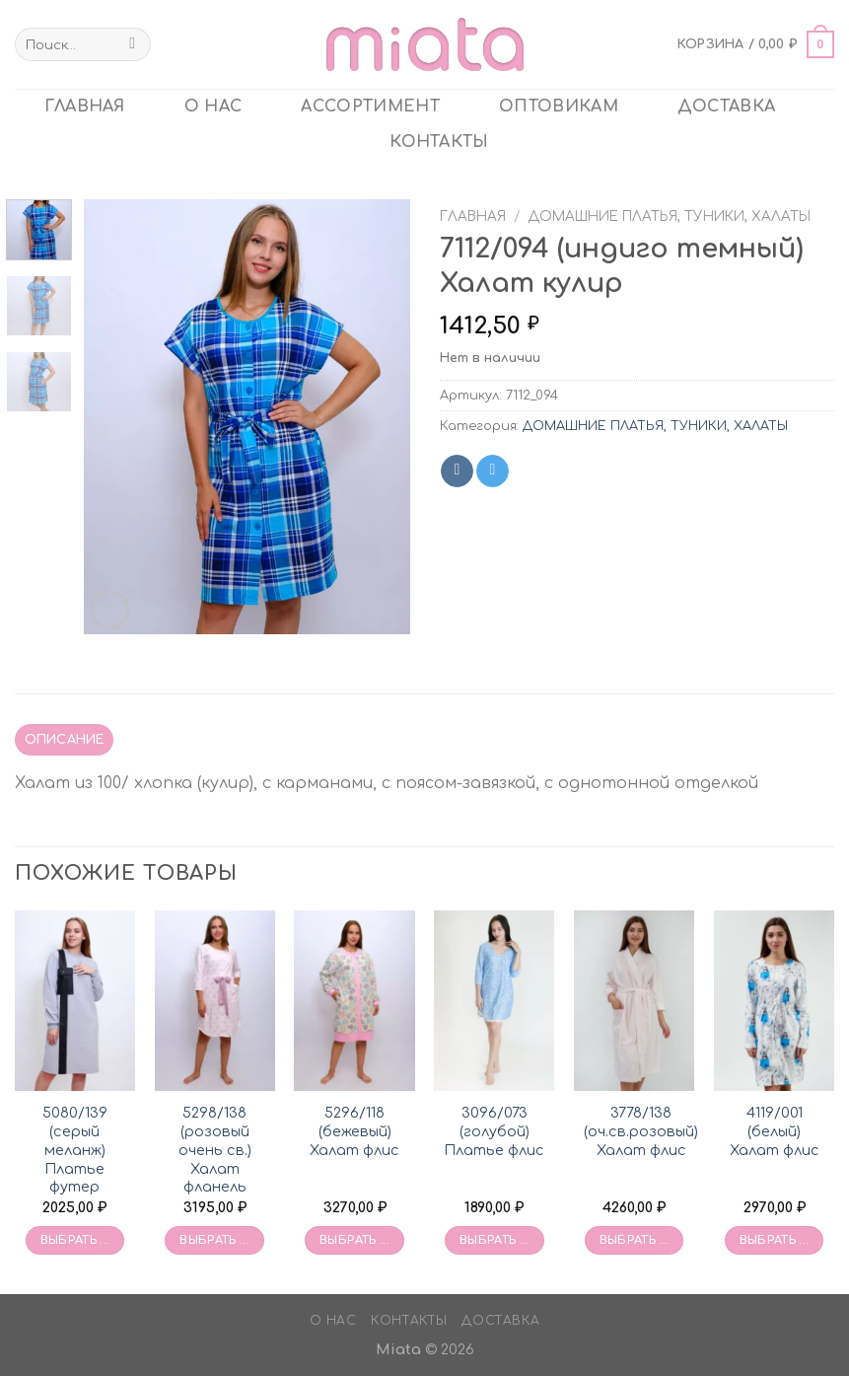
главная (84, 106)
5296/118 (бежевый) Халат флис (354, 1131)
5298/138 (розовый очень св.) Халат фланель (214, 1150)
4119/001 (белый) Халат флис (774, 1131)
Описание (65, 740)
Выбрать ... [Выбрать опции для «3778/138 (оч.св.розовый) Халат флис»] (635, 1240)
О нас (213, 106)
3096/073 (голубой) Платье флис (494, 1131)
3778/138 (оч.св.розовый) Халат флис (641, 1131)
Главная (473, 216)
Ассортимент (370, 106)
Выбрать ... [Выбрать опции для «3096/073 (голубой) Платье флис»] (495, 1240)
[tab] (64, 740)
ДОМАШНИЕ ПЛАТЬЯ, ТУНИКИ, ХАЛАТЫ (669, 216)
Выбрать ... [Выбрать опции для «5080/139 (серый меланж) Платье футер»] (75, 1240)
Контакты (439, 142)
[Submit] (132, 44)
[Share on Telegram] (492, 471)
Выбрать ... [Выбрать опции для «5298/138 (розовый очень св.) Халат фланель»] (214, 1240)
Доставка (726, 106)
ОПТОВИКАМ (558, 106)
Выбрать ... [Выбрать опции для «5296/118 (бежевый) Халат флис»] (354, 1240)
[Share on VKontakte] (457, 471)
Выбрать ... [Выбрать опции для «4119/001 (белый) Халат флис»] (775, 1240)
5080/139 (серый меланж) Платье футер (74, 1150)
